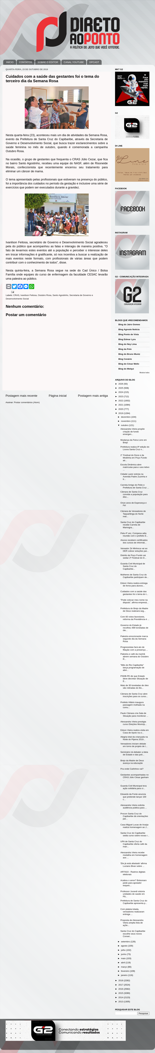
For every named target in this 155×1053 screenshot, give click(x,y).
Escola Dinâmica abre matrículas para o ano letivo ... (134, 467)
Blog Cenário (125, 359)
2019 (121, 413)
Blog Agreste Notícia (129, 329)
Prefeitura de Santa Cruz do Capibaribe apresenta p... (133, 901)
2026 (121, 384)
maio (123, 958)
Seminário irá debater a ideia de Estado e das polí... (134, 753)
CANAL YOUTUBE (74, 62)
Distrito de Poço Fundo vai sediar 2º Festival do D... (133, 556)
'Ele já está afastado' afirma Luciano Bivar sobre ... (133, 864)
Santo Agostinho (60, 295)
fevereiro (125, 971)
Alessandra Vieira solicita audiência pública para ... (133, 806)
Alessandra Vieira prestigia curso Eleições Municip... (133, 722)
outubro (125, 425)
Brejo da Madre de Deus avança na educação (132, 761)
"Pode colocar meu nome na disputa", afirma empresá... (134, 601)
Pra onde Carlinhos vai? (131, 769)
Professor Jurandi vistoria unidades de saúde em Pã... (132, 894)
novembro (126, 421)
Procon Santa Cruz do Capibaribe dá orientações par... (134, 816)
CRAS (16, 295)
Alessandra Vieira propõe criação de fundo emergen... (132, 431)
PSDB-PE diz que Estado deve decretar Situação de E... (134, 678)
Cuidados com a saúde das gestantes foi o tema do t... (134, 592)
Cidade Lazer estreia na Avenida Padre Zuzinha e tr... (133, 476)
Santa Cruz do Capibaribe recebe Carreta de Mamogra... (132, 524)
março (124, 967)
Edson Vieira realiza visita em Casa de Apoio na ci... (134, 731)
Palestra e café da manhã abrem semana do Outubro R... (134, 656)
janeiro (124, 975)
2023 (121, 396)
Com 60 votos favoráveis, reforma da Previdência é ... (134, 618)
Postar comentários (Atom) (27, 402)
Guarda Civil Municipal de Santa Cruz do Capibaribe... (132, 566)
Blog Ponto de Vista (128, 334)
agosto (124, 946)
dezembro (126, 417)
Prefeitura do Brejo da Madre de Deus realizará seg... (134, 609)
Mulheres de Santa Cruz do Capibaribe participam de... (134, 575)
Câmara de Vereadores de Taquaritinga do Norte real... (133, 513)
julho (123, 950)
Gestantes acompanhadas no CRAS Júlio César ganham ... (134, 777)
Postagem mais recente (21, 395)
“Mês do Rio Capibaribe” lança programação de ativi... (132, 667)
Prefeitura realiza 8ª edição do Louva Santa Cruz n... (134, 448)
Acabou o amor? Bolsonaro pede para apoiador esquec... (133, 883)
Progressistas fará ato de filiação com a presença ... (134, 648)
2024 (121, 392)
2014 (121, 997)
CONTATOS (25, 62)
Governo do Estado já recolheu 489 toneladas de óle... (134, 628)
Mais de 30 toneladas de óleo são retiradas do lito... (134, 686)
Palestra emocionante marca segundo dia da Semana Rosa (134, 639)
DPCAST (94, 62)
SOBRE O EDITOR (48, 62)
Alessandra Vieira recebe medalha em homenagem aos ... (133, 855)
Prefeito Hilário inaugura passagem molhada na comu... (132, 705)
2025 (121, 388)
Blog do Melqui (126, 369)
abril (123, 962)
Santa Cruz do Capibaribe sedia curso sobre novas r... (134, 834)
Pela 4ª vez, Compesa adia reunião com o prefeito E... (134, 534)
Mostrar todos (144, 373)
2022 (121, 400)
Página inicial (57, 395)
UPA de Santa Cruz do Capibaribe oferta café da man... (133, 844)
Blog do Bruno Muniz (129, 354)
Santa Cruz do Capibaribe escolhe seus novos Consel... (132, 933)
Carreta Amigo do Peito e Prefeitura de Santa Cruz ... (134, 486)
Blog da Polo (125, 349)
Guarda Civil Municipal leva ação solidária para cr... (133, 787)
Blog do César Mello (128, 364)
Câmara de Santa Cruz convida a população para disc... (134, 494)
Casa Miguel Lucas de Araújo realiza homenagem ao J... (134, 825)
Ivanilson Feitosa (28, 295)
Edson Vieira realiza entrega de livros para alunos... (133, 584)
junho (124, 954)
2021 (121, 405)
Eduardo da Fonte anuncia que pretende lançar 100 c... (133, 796)
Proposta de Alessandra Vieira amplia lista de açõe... (131, 922)
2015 (121, 993)
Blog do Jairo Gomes (129, 324)
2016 (121, 989)
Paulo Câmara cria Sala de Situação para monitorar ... (134, 714)
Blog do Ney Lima (127, 344)
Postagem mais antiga (93, 395)
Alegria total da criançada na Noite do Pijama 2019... (134, 738)
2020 (121, 409)
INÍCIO (10, 62)
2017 (121, 985)
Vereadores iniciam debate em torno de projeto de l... (133, 745)
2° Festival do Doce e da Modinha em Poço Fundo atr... (133, 457)
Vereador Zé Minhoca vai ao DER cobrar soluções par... (134, 549)
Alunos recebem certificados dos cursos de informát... (134, 541)
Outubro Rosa (44, 295)
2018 (121, 980)
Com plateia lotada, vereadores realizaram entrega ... (132, 911)
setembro (126, 941)
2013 (121, 1001)
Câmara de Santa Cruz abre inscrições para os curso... (134, 695)
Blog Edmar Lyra (127, 339)
